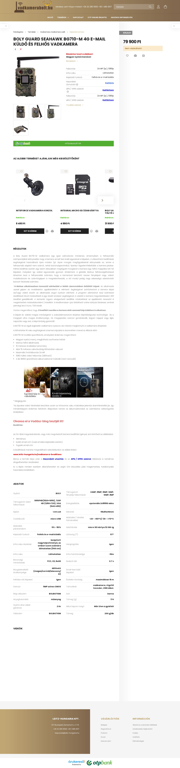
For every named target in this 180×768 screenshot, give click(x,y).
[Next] (106, 200)
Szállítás (136, 737)
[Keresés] (134, 6)
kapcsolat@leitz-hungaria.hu (67, 733)
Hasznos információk (122, 17)
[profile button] (158, 6)
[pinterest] (21, 49)
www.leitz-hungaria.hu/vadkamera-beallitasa (37, 454)
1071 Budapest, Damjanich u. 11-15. (65, 725)
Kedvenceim (106, 741)
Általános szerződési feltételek (145, 725)
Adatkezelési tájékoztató (142, 729)
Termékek (62, 17)
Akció (50, 17)
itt (61, 421)
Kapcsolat (78, 17)
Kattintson (108, 90)
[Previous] (21, 200)
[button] (127, 55)
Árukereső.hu (76, 764)
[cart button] (165, 6)
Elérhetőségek (138, 741)
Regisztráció (106, 729)
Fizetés (135, 733)
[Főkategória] (18, 32)
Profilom (104, 733)
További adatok (73, 105)
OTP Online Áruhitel (97, 17)
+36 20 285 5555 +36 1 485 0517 (97, 6)
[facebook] (15, 49)
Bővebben (71, 61)
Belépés (104, 725)
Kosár (103, 737)
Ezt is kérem (30, 231)
